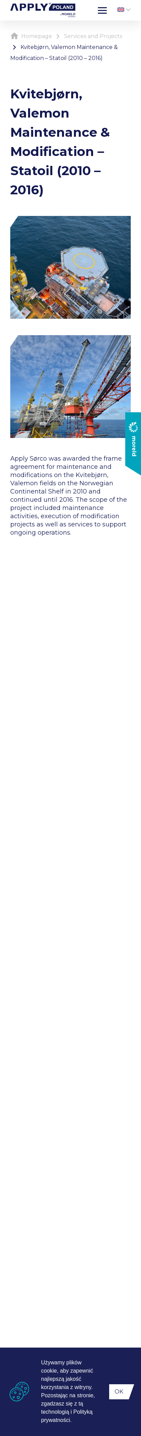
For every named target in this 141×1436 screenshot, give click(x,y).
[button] (74, 1421)
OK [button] (119, 1391)
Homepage (31, 36)
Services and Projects (93, 36)
